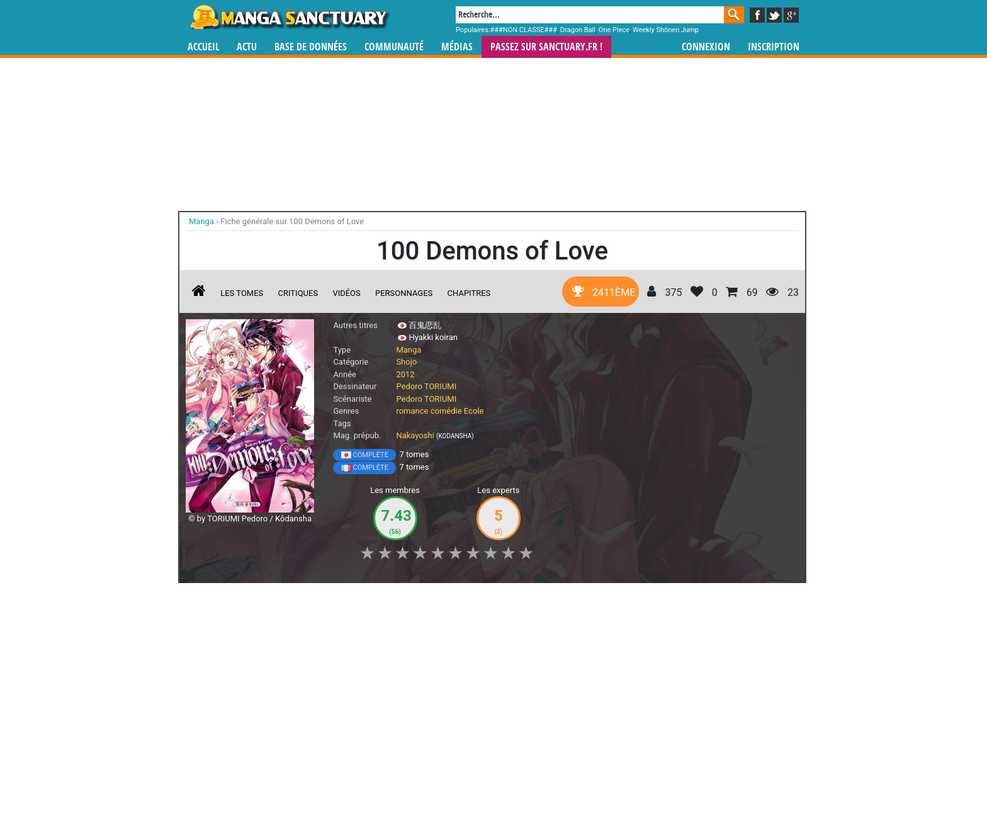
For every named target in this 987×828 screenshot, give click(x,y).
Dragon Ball (577, 30)
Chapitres (469, 293)
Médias (457, 47)
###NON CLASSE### (523, 30)
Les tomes (241, 293)
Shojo (406, 361)
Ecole (474, 411)
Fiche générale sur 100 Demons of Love (292, 221)
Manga (289, 17)
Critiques (298, 293)
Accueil (203, 47)
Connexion (706, 47)
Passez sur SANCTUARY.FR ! (546, 47)
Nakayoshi (415, 435)
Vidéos (346, 293)
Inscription (773, 47)
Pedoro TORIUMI (426, 386)
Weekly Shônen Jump (666, 30)
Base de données (310, 47)
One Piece (614, 30)
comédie (446, 411)
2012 (405, 374)
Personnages (403, 293)
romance (412, 411)
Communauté (394, 47)
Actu (247, 47)
